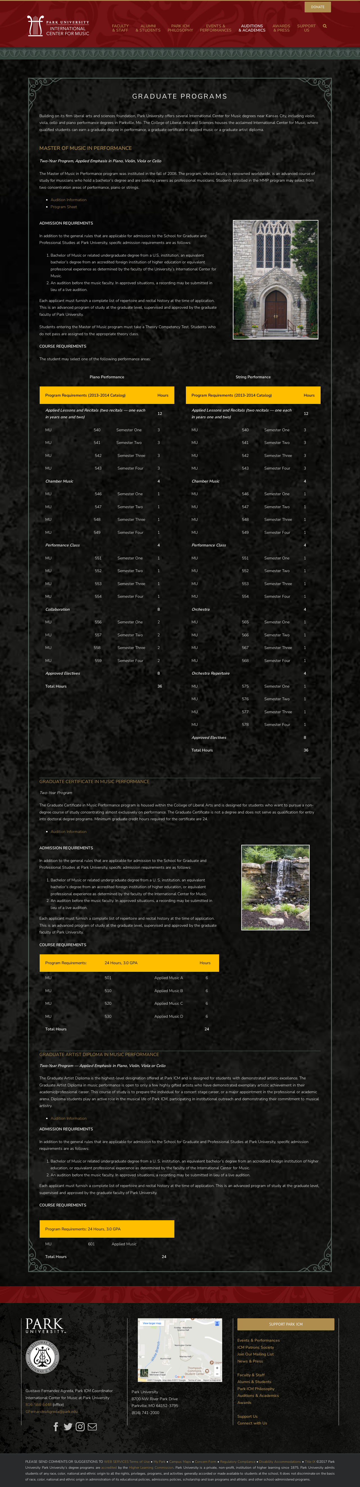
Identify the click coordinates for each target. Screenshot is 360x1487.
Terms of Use (139, 1461)
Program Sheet (64, 207)
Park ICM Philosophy (255, 1389)
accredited (109, 1467)
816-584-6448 (38, 1404)
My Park (160, 1461)
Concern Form (206, 1461)
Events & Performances (258, 1340)
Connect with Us (252, 1423)
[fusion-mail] (92, 1426)
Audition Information (69, 200)
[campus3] (275, 848)
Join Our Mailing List (255, 1354)
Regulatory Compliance (237, 1461)
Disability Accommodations (280, 1461)
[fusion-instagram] (80, 1426)
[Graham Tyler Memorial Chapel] (275, 223)
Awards (244, 1402)
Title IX (310, 1461)
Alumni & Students (254, 1381)
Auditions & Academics (258, 1395)
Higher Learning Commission (151, 1467)
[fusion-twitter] (68, 1426)
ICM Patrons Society (255, 1347)
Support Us (247, 1416)
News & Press (250, 1361)
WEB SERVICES (116, 1461)
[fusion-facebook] (55, 1426)
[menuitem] (318, 7)
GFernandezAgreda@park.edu (52, 1411)
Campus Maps (180, 1461)
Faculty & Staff (251, 1375)
